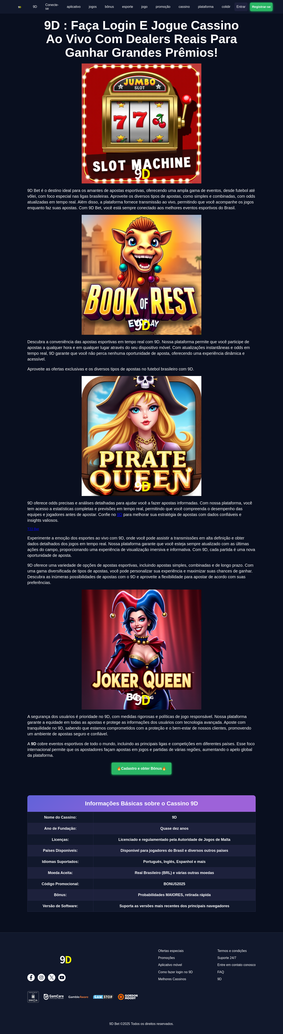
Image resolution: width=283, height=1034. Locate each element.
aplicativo (74, 6)
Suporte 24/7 (226, 958)
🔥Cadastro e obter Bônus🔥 (141, 769)
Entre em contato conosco (236, 965)
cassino (184, 6)
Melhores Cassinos (172, 979)
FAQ (220, 972)
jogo (144, 6)
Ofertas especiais (171, 951)
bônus (109, 6)
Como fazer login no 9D (175, 972)
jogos (93, 6)
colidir (226, 6)
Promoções (166, 958)
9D (35, 6)
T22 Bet (33, 529)
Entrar (241, 6)
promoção (163, 6)
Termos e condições (232, 951)
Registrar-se (261, 6)
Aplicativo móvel (170, 965)
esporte (127, 6)
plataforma (206, 6)
